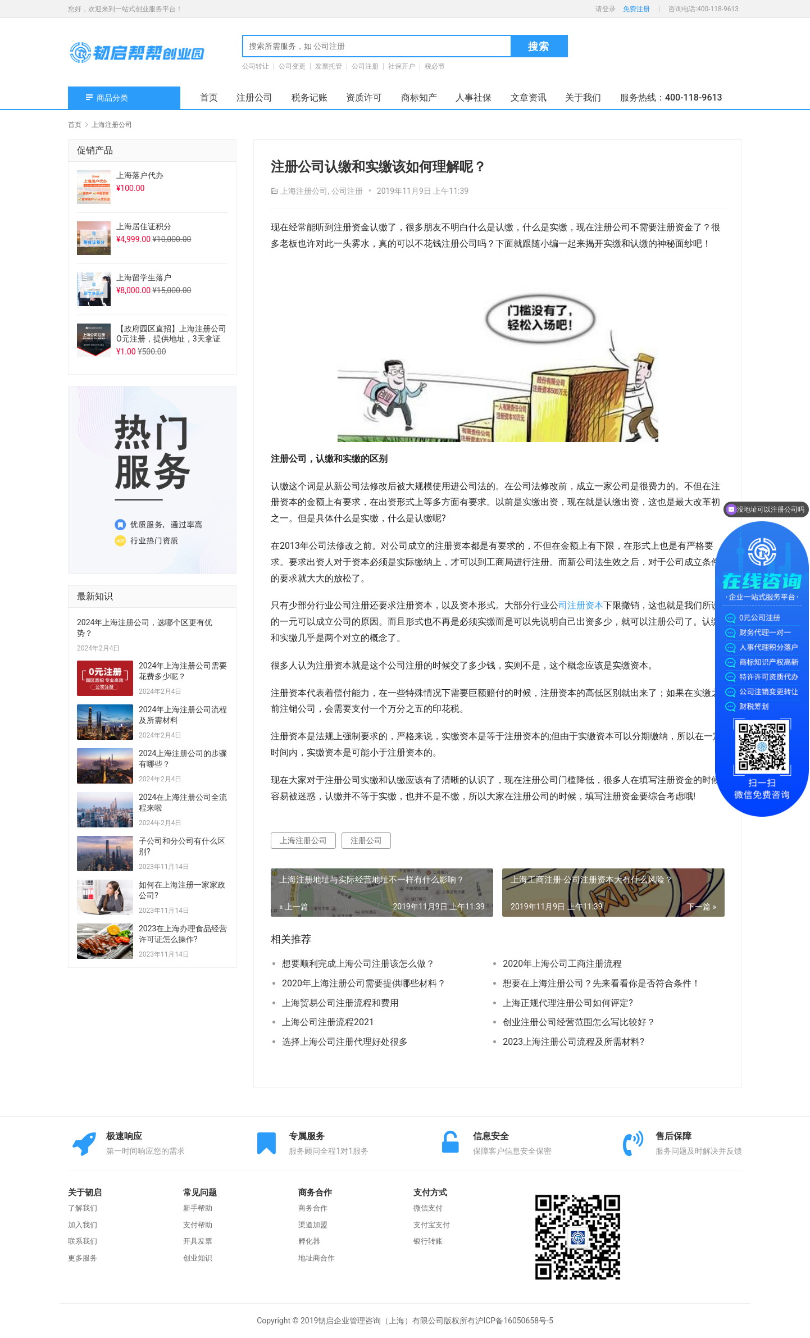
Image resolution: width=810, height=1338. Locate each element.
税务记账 (309, 97)
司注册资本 (580, 605)
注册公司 (254, 97)
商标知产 (419, 97)
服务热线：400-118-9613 (671, 97)
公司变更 (292, 66)
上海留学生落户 (143, 277)
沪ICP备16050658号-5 (514, 1320)
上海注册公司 (303, 190)
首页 (209, 97)
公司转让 (255, 66)
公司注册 (365, 66)
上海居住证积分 (143, 226)
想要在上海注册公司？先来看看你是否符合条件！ (601, 983)
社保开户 (401, 66)
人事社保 (474, 97)
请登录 (605, 9)
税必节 (435, 66)
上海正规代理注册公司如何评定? (568, 1003)
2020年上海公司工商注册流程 (562, 963)
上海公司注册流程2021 (328, 1022)
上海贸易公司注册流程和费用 (340, 1003)
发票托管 (328, 66)
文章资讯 (529, 97)
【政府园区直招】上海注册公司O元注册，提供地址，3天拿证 (171, 333)
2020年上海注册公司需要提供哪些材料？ (364, 983)
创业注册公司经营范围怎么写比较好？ (579, 1022)
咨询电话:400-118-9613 (703, 9)
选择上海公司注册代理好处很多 (345, 1041)
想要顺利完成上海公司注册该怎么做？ (358, 963)
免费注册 (636, 9)
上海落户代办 (139, 175)
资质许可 (364, 97)
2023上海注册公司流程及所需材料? (573, 1041)
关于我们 (583, 97)
